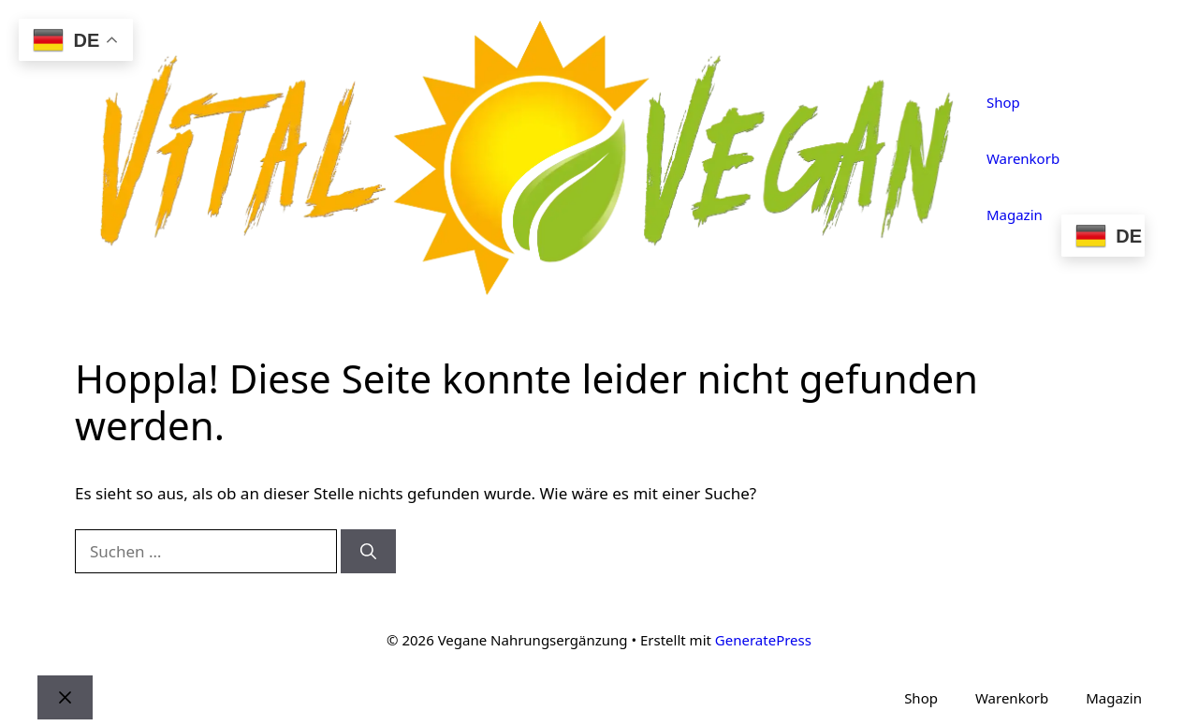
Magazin (1014, 214)
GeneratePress (763, 639)
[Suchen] (368, 551)
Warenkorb (1022, 158)
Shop (1003, 102)
